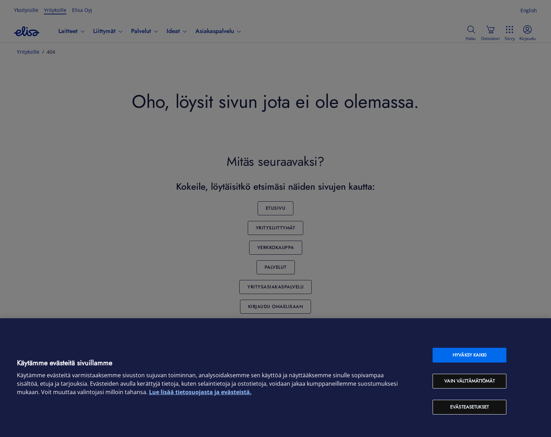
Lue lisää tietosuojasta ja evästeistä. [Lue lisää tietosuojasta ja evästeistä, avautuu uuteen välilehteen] (200, 392)
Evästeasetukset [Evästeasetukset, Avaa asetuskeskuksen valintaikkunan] (469, 407)
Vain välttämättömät (469, 381)
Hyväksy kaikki (469, 355)
